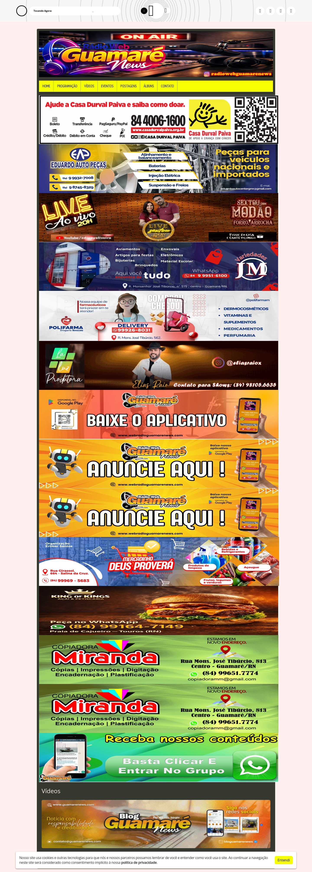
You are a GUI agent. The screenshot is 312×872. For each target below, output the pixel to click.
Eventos (107, 86)
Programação (67, 86)
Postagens (128, 86)
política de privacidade (139, 862)
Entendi (284, 860)
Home (46, 86)
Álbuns (149, 86)
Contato (167, 86)
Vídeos (89, 86)
